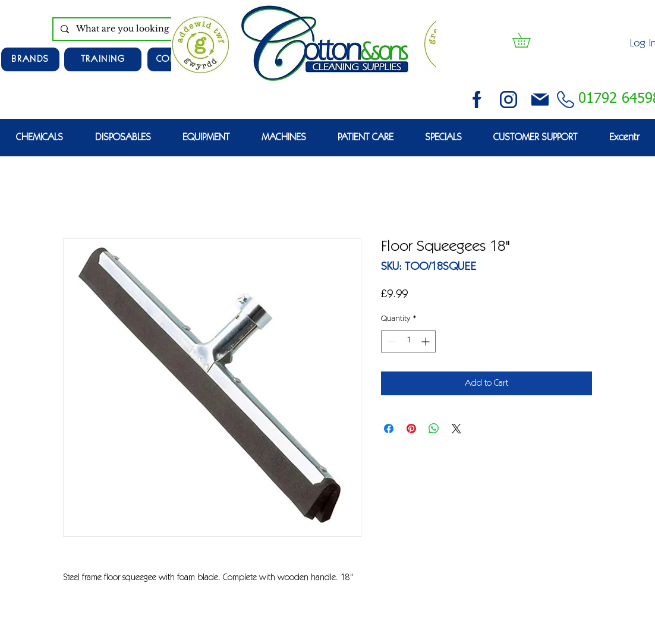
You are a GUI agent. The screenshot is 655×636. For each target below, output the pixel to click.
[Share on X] (456, 428)
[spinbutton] (408, 341)
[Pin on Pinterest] (411, 428)
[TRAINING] (102, 59)
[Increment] (426, 341)
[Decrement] (390, 341)
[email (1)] (540, 99)
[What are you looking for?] (140, 29)
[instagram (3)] (508, 99)
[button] (528, 40)
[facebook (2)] (477, 99)
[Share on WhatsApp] (434, 428)
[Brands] (30, 59)
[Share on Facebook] (389, 428)
